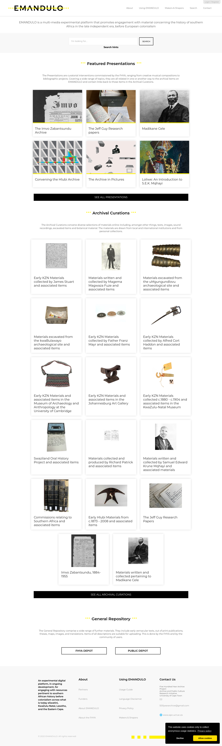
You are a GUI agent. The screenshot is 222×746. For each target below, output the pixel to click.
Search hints (111, 47)
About (129, 8)
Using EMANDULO (149, 8)
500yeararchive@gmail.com (174, 705)
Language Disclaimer (130, 699)
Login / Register (212, 2)
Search (193, 8)
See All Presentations (111, 197)
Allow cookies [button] (205, 738)
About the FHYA (87, 717)
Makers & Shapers (174, 8)
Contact (207, 8)
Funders (83, 699)
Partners (83, 689)
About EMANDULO (89, 708)
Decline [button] (180, 738)
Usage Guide (126, 689)
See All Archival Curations (111, 594)
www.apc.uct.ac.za (172, 715)
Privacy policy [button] (205, 731)
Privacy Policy (126, 708)
